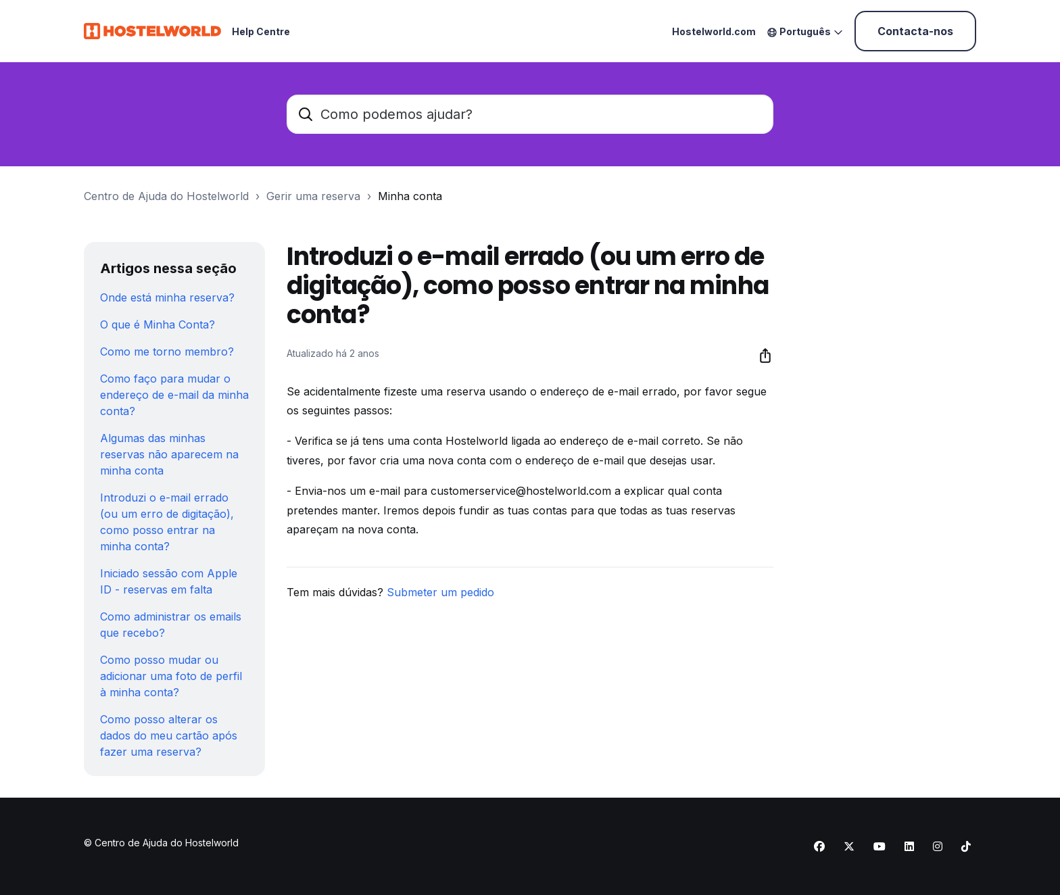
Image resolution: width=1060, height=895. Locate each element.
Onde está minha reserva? (167, 297)
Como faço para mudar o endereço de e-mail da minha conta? (174, 395)
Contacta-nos (915, 31)
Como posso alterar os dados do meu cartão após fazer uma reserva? (168, 735)
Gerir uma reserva (313, 196)
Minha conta (410, 196)
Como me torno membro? (167, 351)
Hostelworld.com (714, 31)
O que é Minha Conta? (157, 324)
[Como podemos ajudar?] (530, 114)
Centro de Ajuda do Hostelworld (166, 196)
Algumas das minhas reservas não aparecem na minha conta (169, 454)
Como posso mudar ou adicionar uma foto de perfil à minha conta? (171, 676)
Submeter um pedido (440, 592)
